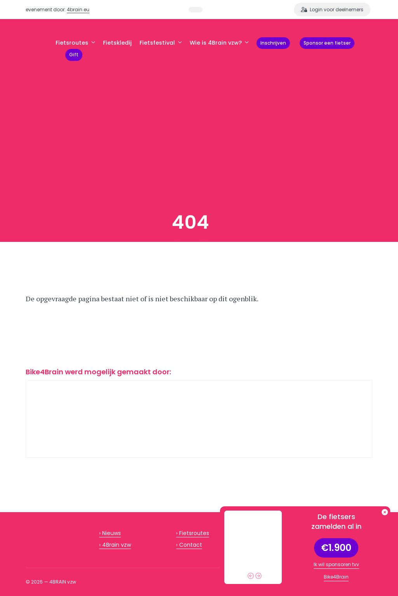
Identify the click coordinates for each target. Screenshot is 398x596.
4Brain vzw (116, 545)
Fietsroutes (75, 43)
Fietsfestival (161, 43)
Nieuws (111, 533)
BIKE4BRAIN (41, 49)
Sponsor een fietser (327, 43)
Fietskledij (117, 43)
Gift (74, 55)
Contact (190, 545)
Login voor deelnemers (332, 9)
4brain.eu (78, 9)
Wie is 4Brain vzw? (219, 43)
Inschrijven (273, 43)
